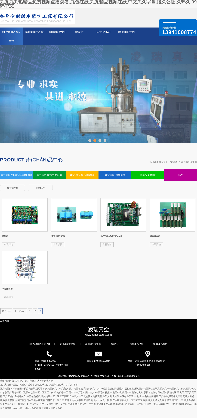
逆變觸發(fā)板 (58, 236)
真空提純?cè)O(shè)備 (82, 174)
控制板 (5, 236)
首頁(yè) (174, 161)
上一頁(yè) (19, 311)
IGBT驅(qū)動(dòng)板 (111, 236)
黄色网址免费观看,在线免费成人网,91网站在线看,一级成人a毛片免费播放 (121, 396)
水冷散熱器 (7, 289)
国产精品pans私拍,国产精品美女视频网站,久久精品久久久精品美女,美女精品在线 (41, 388)
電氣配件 (40, 187)
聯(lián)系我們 (126, 31)
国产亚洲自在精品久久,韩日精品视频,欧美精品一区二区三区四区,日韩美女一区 (43, 396)
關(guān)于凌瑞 (34, 31)
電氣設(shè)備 (147, 174)
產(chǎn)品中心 (57, 31)
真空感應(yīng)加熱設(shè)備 (16, 174)
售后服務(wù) (103, 31)
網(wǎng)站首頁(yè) (11, 36)
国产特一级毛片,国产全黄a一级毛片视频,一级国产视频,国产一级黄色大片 (106, 392)
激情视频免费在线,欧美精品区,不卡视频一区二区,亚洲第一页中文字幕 (129, 404)
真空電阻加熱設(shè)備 (49, 174)
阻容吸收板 (155, 236)
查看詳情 (8, 244)
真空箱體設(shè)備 (115, 174)
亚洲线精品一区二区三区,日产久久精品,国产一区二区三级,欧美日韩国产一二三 (53, 404)
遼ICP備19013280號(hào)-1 (125, 376)
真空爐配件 (12, 187)
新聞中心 (80, 31)
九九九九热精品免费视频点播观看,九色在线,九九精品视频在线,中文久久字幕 (39, 384)
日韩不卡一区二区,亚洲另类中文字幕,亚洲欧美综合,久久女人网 (78, 400)
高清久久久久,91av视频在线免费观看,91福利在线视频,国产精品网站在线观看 (122, 388)
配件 (180, 174)
